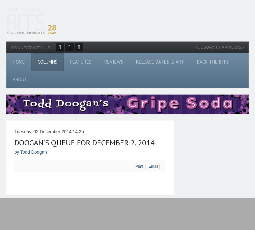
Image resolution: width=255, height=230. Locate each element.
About (20, 79)
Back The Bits (213, 62)
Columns (47, 62)
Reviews (113, 62)
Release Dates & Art (160, 62)
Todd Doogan (33, 152)
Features (81, 62)
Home (19, 62)
